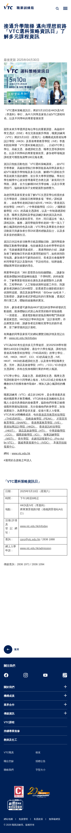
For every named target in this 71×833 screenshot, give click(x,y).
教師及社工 (10, 739)
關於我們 (9, 687)
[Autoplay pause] (63, 101)
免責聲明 (23, 819)
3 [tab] (23, 101)
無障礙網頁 (54, 819)
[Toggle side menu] (65, 8)
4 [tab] (29, 101)
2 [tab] (16, 101)
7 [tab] (49, 101)
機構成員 (9, 695)
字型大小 (40, 769)
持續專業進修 (12, 731)
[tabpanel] (35, 92)
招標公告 (40, 761)
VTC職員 (9, 752)
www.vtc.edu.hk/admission (35, 551)
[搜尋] (57, 8)
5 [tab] (36, 101)
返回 (16, 649)
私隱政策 (38, 819)
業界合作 (9, 704)
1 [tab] (9, 101)
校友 (38, 752)
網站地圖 (8, 819)
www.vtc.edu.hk (21, 453)
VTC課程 (9, 722)
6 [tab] (43, 101)
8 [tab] (56, 101)
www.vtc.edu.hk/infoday (23, 338)
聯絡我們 (9, 769)
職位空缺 (9, 761)
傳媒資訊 (9, 713)
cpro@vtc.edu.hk (30, 542)
